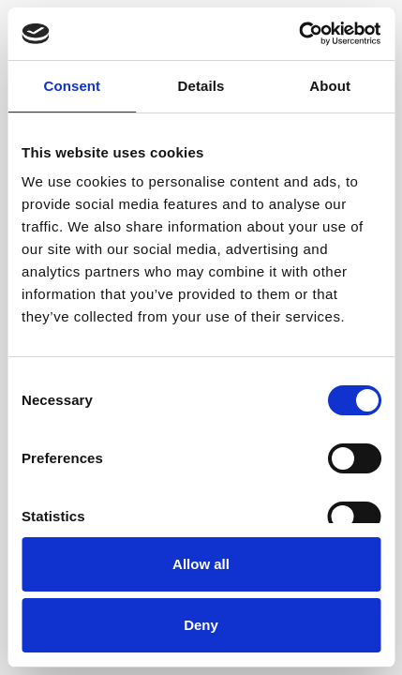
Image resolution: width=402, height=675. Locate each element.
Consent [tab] (71, 86)
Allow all (201, 564)
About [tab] (329, 86)
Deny (201, 625)
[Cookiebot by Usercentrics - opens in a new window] (298, 34)
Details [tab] (201, 86)
